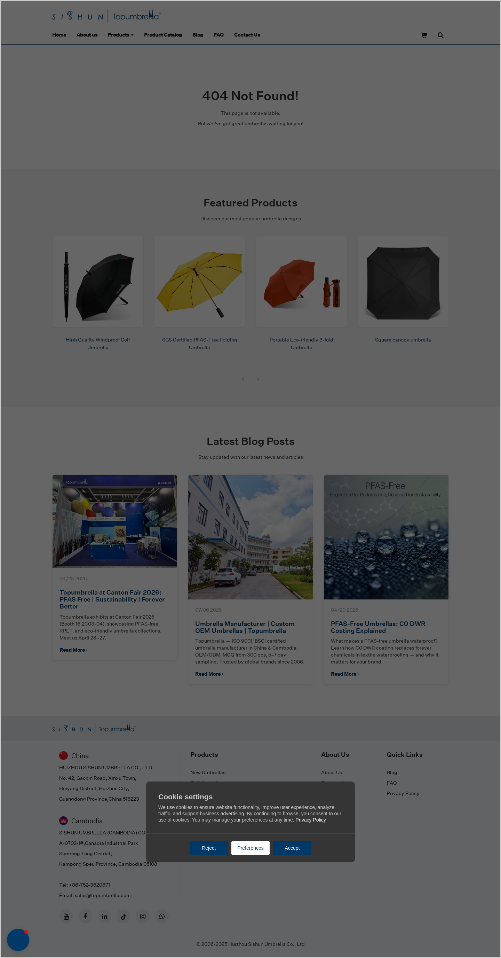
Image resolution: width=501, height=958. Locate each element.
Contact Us (247, 34)
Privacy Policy (403, 793)
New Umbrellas (207, 772)
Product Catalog (163, 34)
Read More (73, 649)
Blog (197, 34)
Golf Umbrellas (207, 782)
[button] (243, 379)
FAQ (219, 34)
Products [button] (121, 34)
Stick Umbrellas (208, 793)
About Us (331, 772)
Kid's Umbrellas (208, 814)
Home (59, 34)
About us (87, 34)
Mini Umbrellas (207, 803)
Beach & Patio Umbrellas (218, 824)
